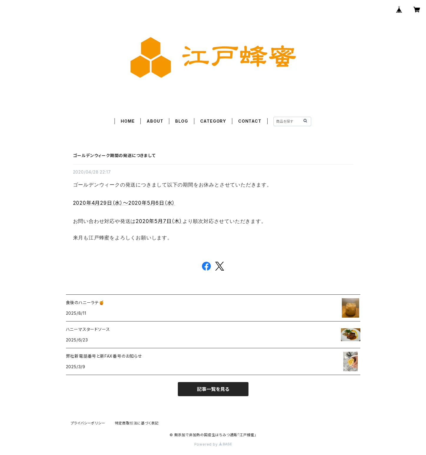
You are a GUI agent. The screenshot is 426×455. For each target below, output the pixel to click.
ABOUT (155, 121)
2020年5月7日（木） (159, 221)
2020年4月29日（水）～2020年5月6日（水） (124, 203)
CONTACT (249, 121)
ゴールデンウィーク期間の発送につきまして (114, 155)
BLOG (181, 121)
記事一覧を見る (213, 389)
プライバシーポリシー (88, 423)
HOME (128, 121)
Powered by (213, 444)
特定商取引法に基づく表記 (137, 423)
